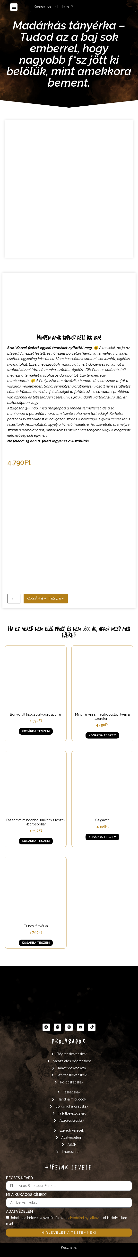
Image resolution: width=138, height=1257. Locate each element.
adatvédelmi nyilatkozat (83, 1218)
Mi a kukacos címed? (26, 1195)
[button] (13, 7)
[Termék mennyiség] (13, 598)
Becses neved (19, 1178)
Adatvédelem (19, 1212)
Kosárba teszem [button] (36, 731)
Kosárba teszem (45, 598)
